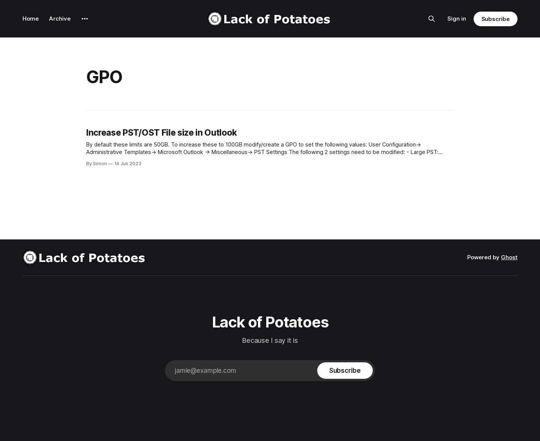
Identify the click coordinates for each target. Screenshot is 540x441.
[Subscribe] (345, 370)
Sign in (456, 18)
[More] (85, 19)
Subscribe (496, 18)
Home (30, 18)
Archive (59, 18)
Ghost (509, 257)
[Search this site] (432, 19)
